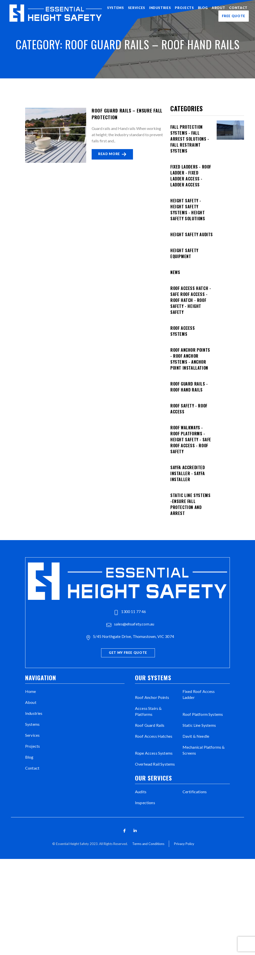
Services (136, 8)
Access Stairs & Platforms (148, 711)
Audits (140, 791)
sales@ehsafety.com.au (130, 624)
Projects (184, 8)
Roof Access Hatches (153, 736)
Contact (238, 8)
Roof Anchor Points (152, 697)
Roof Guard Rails (150, 725)
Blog (203, 8)
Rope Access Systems (154, 753)
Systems (115, 8)
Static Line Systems (199, 725)
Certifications (195, 791)
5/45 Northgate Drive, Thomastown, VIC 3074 (130, 637)
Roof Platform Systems (203, 714)
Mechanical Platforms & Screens (204, 750)
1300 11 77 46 (130, 612)
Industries (160, 8)
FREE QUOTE (234, 16)
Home (30, 691)
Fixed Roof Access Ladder (199, 694)
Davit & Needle (196, 736)
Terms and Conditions (148, 844)
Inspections (145, 802)
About (218, 8)
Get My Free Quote (128, 653)
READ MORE (112, 154)
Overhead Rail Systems (155, 764)
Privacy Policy (184, 844)
